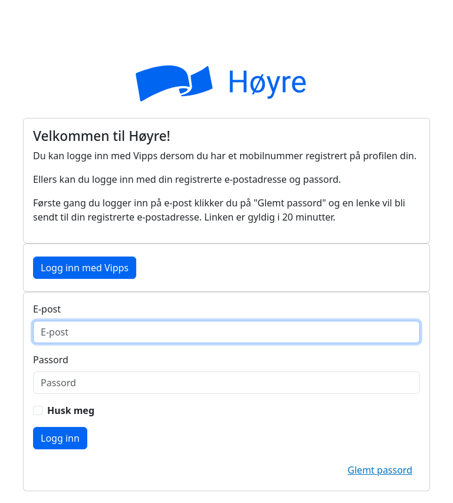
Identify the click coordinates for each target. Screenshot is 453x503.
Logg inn (60, 438)
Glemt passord (379, 469)
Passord (50, 359)
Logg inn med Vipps (85, 267)
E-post (47, 309)
